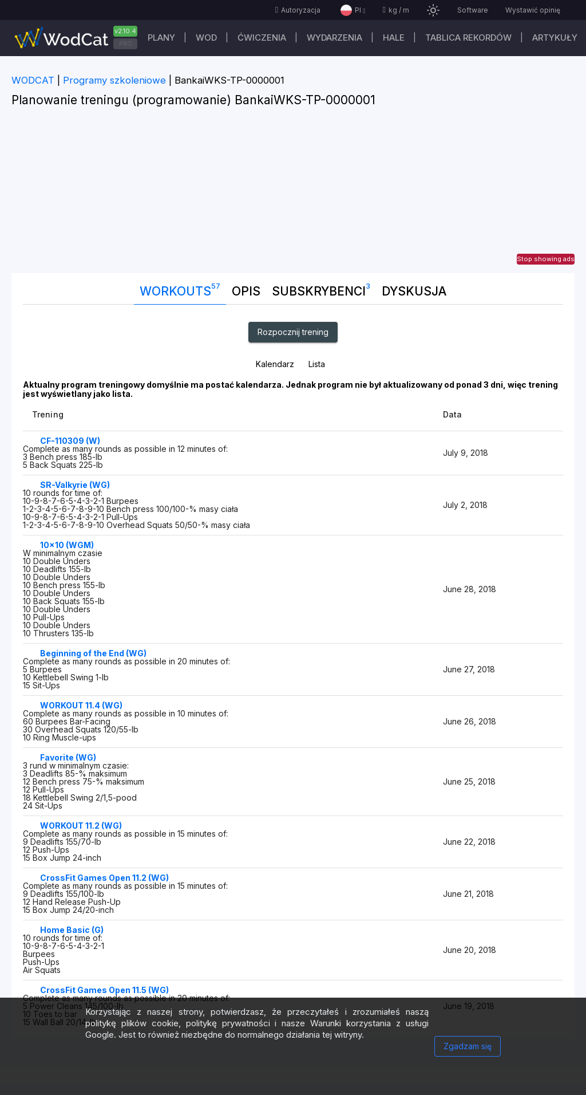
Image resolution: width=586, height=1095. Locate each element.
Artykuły (554, 37)
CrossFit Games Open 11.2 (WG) (104, 878)
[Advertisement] (293, 193)
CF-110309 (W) (70, 441)
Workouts (180, 288)
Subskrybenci (321, 288)
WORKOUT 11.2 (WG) (81, 825)
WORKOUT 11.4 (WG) (81, 705)
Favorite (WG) (68, 757)
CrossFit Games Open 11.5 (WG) (104, 990)
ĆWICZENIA (261, 37)
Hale (394, 37)
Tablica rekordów (468, 37)
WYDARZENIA (334, 37)
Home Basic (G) (72, 930)
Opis (246, 291)
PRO (125, 44)
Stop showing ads (546, 259)
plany (161, 37)
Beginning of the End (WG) (93, 653)
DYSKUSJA (414, 291)
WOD (206, 37)
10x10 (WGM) (67, 545)
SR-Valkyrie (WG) (75, 485)
